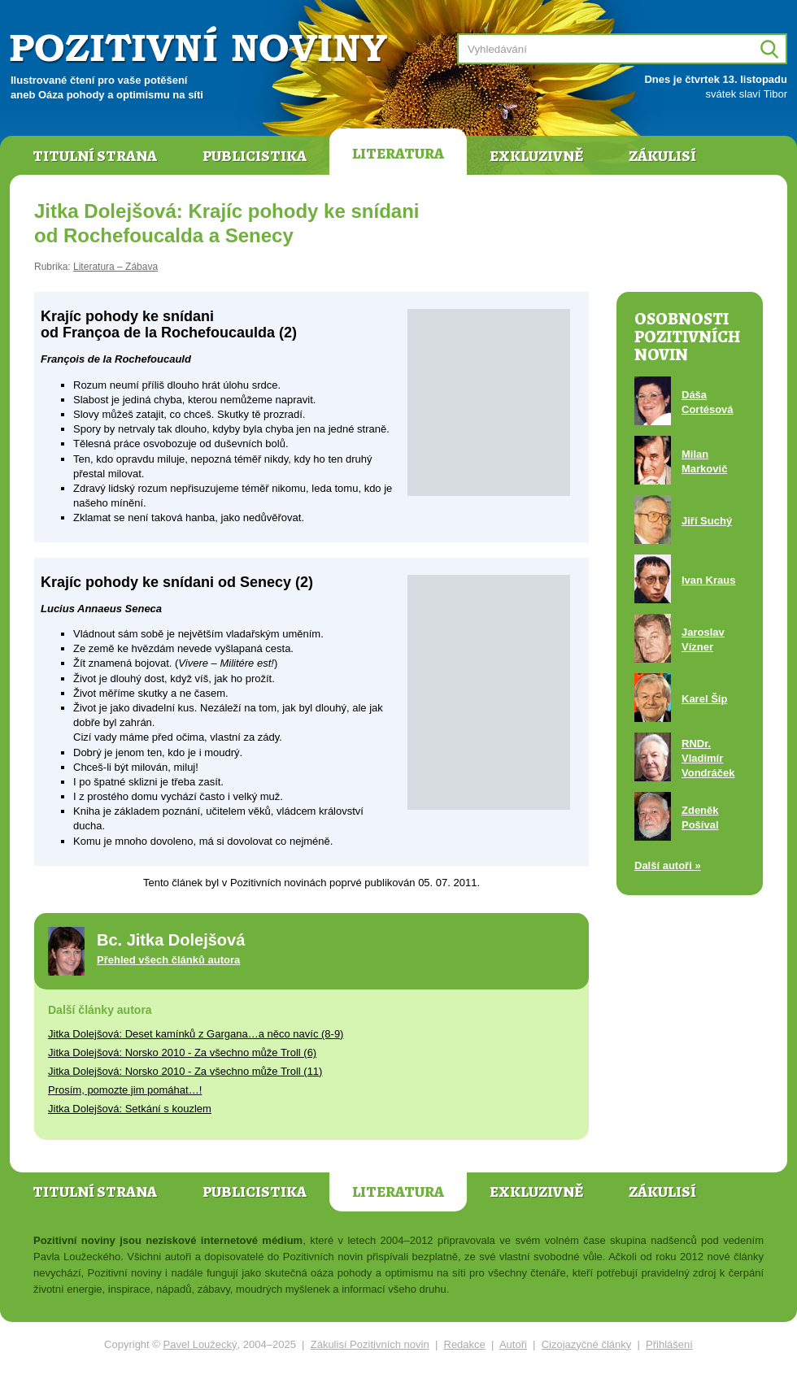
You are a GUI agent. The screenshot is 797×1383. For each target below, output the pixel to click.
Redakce (465, 1344)
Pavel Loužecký (200, 1344)
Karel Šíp (704, 699)
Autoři (513, 1344)
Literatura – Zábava (115, 266)
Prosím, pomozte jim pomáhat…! (125, 1090)
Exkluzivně (536, 156)
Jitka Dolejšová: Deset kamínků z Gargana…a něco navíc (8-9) (195, 1034)
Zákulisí (662, 156)
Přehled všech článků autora (168, 960)
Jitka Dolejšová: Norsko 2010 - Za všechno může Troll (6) (182, 1052)
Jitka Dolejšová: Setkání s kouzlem (129, 1108)
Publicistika (255, 156)
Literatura (398, 153)
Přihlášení (669, 1344)
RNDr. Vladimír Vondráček (708, 758)
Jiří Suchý (707, 521)
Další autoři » (667, 865)
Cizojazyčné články (587, 1344)
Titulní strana (95, 156)
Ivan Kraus (708, 580)
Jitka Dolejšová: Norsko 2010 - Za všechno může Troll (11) (185, 1071)
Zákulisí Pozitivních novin (370, 1344)
